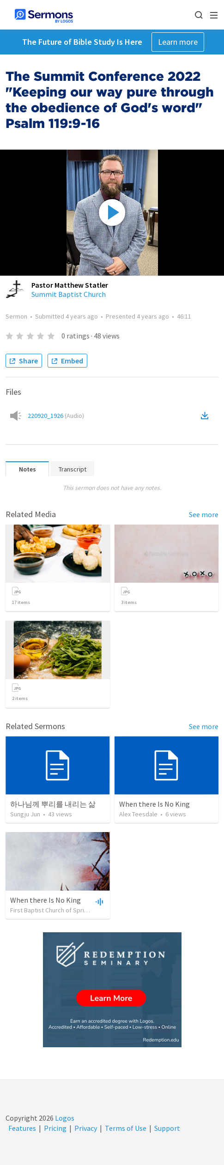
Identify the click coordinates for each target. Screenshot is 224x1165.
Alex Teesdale (138, 814)
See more (203, 514)
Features (22, 1128)
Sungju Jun (25, 814)
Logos (64, 1118)
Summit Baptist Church (68, 294)
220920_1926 (56, 415)
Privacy (85, 1128)
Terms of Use (125, 1128)
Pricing (55, 1128)
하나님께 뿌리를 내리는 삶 (53, 804)
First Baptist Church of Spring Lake (57, 910)
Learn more (178, 41)
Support (167, 1128)
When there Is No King (154, 804)
